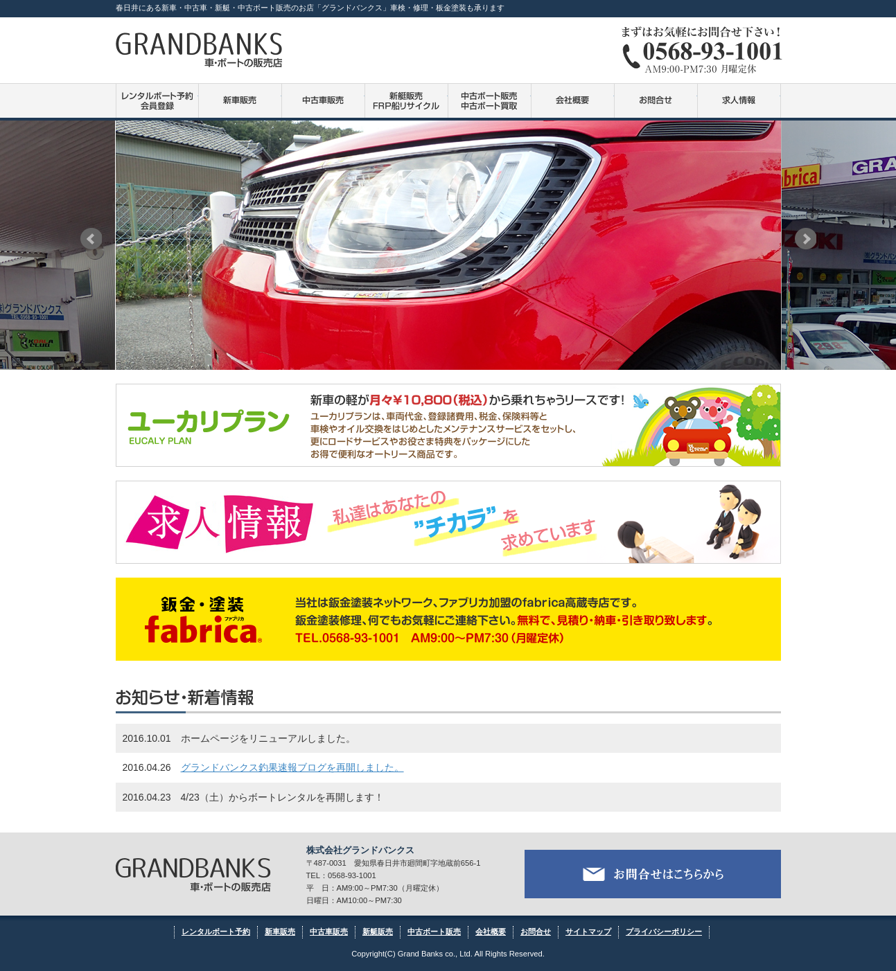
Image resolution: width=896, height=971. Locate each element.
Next (805, 238)
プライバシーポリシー (664, 931)
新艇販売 (377, 931)
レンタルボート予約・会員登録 (157, 101)
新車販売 (240, 101)
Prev (91, 238)
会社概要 (573, 101)
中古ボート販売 (489, 101)
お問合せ (656, 101)
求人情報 (739, 101)
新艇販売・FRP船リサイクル (406, 101)
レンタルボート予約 (216, 931)
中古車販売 (323, 101)
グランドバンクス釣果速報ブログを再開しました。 (292, 767)
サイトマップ (588, 931)
